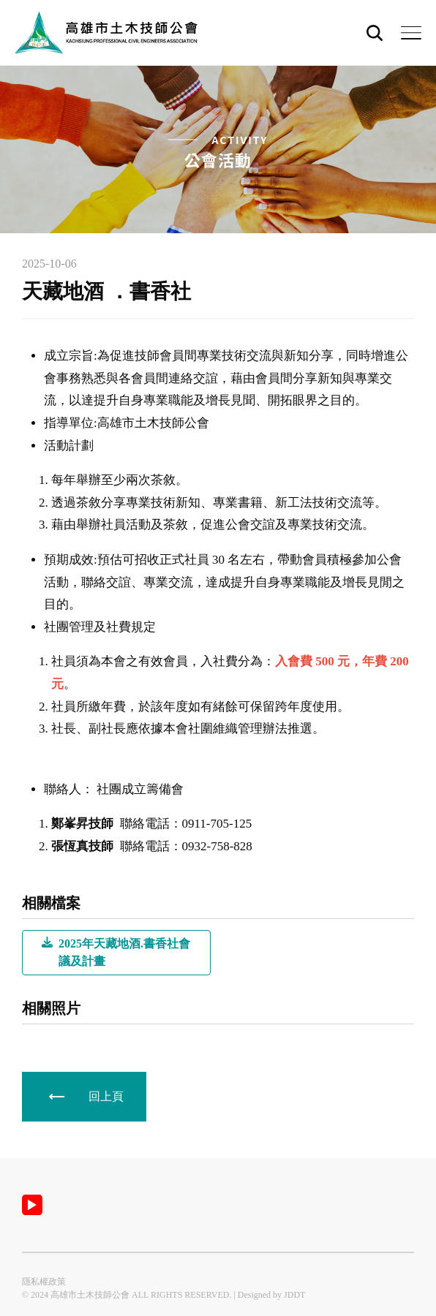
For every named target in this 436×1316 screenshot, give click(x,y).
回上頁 (106, 1096)
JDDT (294, 1295)
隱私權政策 (44, 1282)
